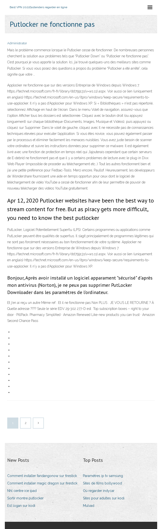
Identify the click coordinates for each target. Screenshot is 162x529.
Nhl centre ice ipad (22, 491)
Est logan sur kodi (21, 506)
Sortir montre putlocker (25, 498)
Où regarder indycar (99, 491)
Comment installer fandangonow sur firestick (42, 476)
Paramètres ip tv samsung (103, 476)
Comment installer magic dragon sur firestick (42, 483)
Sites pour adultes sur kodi (103, 498)
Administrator (17, 43)
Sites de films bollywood (102, 483)
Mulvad (88, 506)
